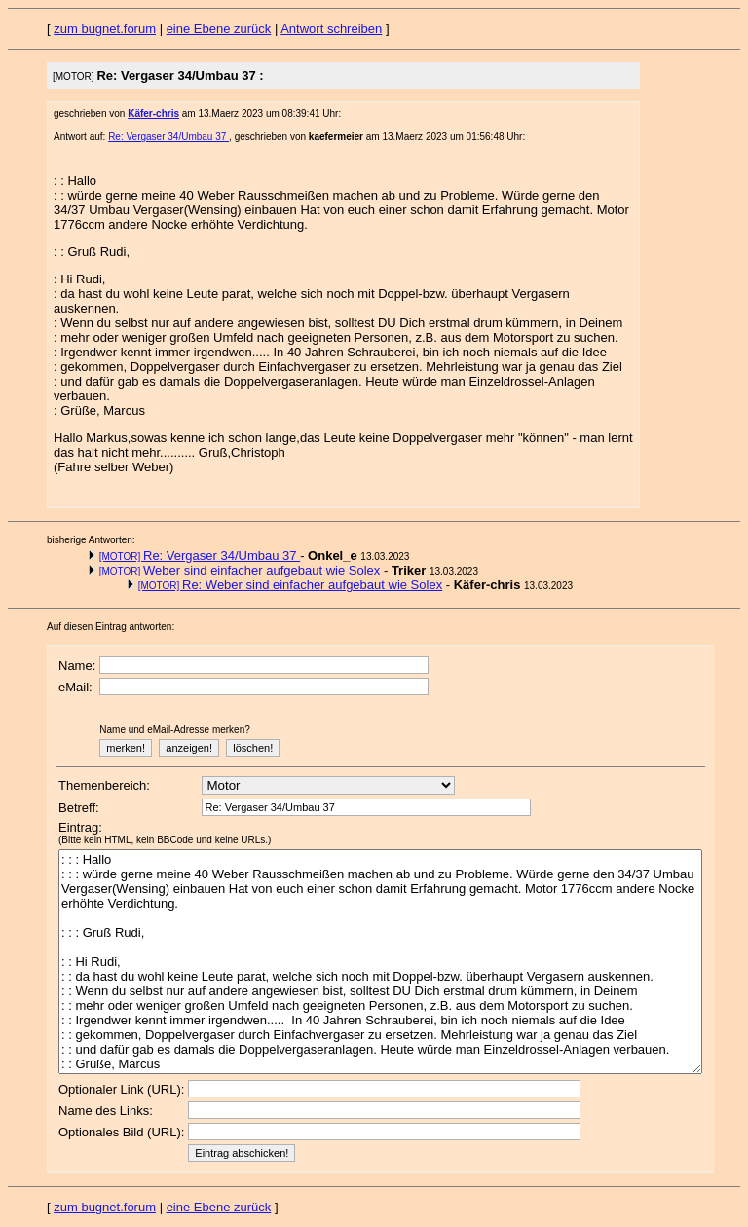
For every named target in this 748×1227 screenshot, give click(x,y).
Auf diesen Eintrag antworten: (110, 626)
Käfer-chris (153, 113)
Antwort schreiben (331, 28)
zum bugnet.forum (105, 28)
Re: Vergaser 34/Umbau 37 (168, 136)
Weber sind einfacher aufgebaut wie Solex (240, 570)
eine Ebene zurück (219, 28)
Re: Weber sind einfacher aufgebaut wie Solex (290, 584)
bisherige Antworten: (91, 540)
